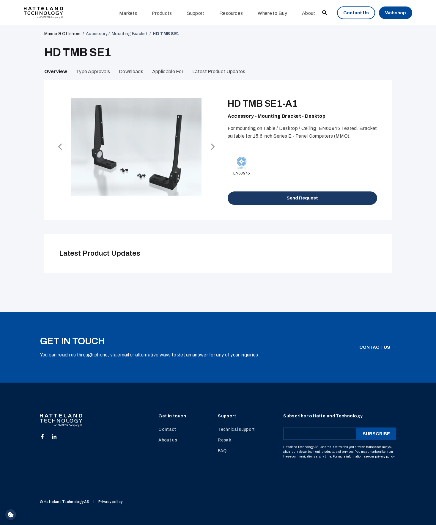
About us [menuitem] (167, 440)
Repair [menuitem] (224, 440)
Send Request (302, 198)
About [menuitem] (308, 12)
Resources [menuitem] (231, 12)
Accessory (97, 34)
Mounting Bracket (130, 34)
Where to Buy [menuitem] (272, 12)
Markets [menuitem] (128, 12)
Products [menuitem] (162, 12)
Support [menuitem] (195, 12)
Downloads (131, 71)
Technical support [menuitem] (236, 429)
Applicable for (167, 71)
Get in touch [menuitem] (172, 416)
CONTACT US (374, 347)
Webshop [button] (395, 12)
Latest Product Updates (218, 71)
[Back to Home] (43, 12)
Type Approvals (93, 71)
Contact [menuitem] (167, 429)
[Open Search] (325, 12)
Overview (55, 71)
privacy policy (385, 456)
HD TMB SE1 (166, 34)
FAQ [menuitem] (222, 451)
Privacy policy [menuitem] (110, 502)
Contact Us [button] (356, 12)
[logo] (61, 420)
